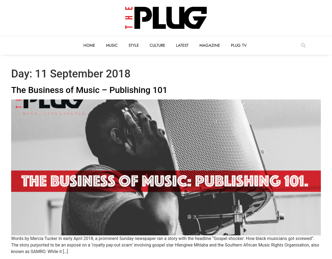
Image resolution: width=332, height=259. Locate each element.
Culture (157, 45)
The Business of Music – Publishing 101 (89, 90)
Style (134, 45)
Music (112, 45)
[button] (303, 45)
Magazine (209, 45)
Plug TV (239, 45)
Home (89, 45)
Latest (182, 45)
